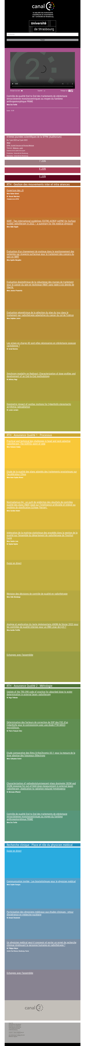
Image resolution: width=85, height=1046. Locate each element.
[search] (42, 34)
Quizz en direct (14, 563)
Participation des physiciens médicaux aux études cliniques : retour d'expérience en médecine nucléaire (40, 913)
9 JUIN (42, 176)
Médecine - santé (18, 148)
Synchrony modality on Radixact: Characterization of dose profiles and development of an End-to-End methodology (41, 375)
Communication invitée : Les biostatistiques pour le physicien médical (41, 881)
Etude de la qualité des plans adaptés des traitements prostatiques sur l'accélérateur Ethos (42, 473)
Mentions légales (13, 1036)
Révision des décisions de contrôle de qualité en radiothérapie (37, 593)
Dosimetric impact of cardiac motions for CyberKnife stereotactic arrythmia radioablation (39, 405)
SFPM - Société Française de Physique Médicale (20, 145)
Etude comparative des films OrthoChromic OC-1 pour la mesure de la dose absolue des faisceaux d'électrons (41, 754)
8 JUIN (42, 168)
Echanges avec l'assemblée (20, 654)
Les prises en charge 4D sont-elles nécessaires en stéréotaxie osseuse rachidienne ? (41, 344)
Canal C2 (11, 1023)
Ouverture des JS (15, 190)
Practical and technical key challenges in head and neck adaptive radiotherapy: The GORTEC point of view (38, 442)
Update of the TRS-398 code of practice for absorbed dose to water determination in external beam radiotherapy (39, 693)
